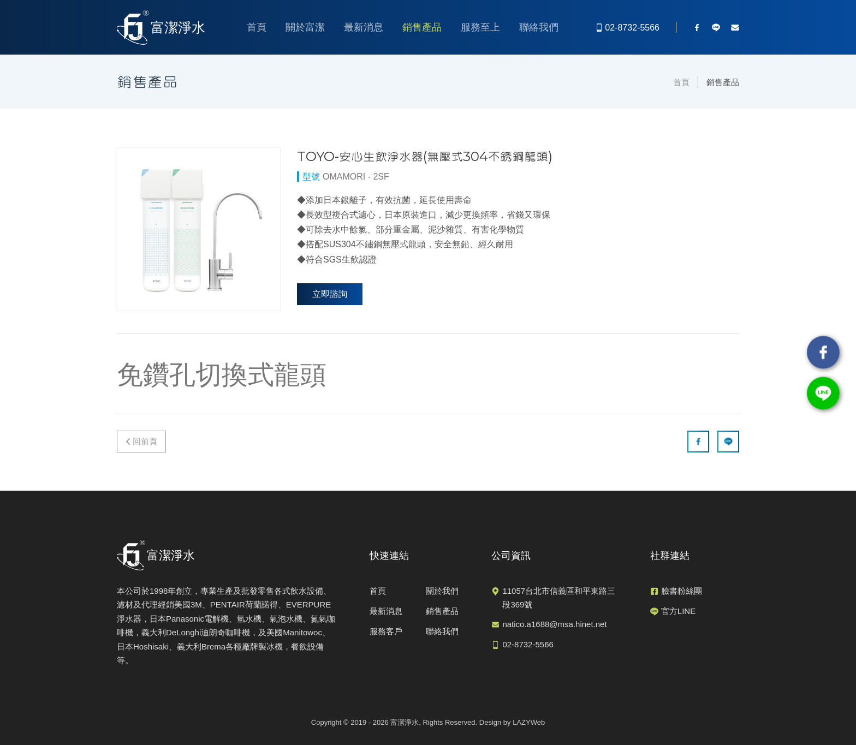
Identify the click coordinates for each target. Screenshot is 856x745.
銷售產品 (422, 27)
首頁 (256, 27)
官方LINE (678, 611)
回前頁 (145, 441)
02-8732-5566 (527, 644)
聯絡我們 (538, 27)
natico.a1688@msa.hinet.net (554, 624)
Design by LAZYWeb (512, 722)
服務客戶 (386, 631)
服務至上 (480, 27)
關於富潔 (305, 27)
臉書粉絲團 (681, 590)
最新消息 (363, 27)
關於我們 (442, 590)
